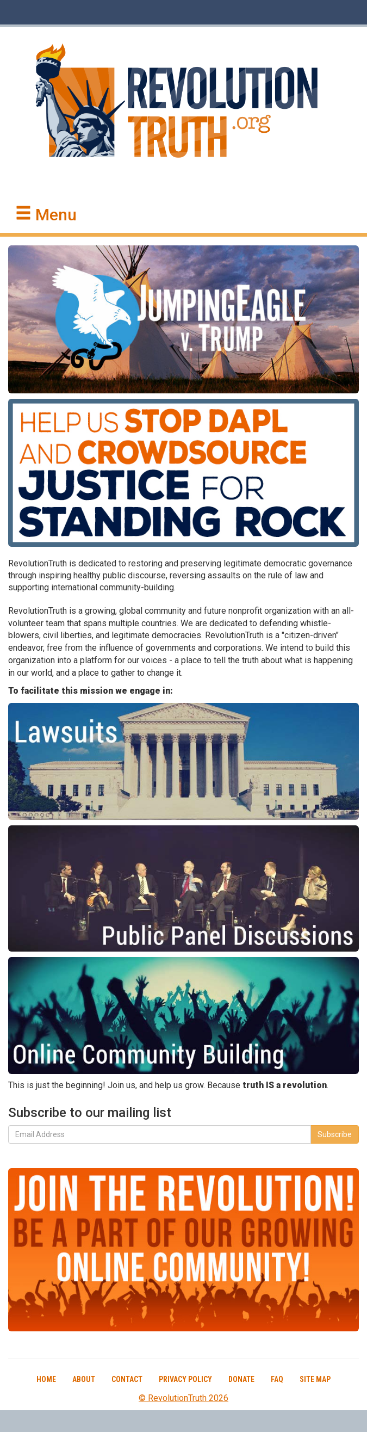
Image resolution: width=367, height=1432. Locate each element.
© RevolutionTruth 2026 (183, 1398)
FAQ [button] (277, 1379)
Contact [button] (126, 1379)
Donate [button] (241, 1379)
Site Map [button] (315, 1379)
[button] (46, 215)
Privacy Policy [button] (185, 1379)
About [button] (83, 1379)
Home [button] (46, 1379)
